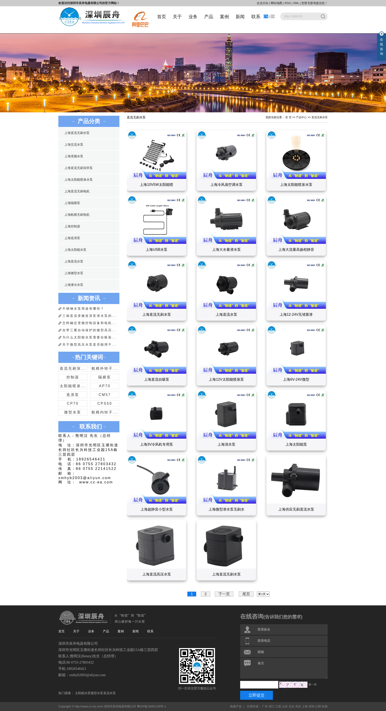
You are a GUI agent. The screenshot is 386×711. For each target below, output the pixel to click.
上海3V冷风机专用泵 (156, 444)
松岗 (325, 706)
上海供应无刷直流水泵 (296, 509)
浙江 (271, 706)
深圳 (311, 706)
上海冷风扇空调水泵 (226, 185)
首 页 (288, 117)
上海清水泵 (226, 444)
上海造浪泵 (72, 238)
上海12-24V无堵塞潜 (296, 314)
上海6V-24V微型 (296, 379)
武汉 (298, 706)
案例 (224, 16)
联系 (255, 16)
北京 (291, 706)
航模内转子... (105, 412)
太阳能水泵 (83, 693)
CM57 (105, 395)
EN (272, 16)
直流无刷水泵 (319, 117)
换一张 (313, 684)
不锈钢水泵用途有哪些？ (83, 308)
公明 (318, 706)
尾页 (246, 594)
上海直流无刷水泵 (77, 133)
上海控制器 (72, 226)
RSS (288, 3)
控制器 (72, 377)
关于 (177, 16)
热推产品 (236, 706)
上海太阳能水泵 (75, 249)
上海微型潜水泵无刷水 (226, 509)
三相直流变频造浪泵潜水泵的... (89, 316)
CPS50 (104, 403)
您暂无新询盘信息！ (314, 3)
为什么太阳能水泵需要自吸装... (89, 337)
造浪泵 (72, 395)
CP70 (73, 403)
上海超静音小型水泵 (156, 509)
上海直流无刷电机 (77, 191)
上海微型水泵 (73, 273)
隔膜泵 (104, 377)
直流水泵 (109, 693)
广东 (265, 706)
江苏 (278, 706)
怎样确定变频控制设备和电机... (89, 323)
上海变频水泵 (73, 156)
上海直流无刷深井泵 (78, 168)
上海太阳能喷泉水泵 (78, 179)
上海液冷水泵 (73, 285)
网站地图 (277, 3)
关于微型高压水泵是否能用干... (89, 344)
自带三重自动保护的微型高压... (89, 330)
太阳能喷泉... (73, 386)
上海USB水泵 (156, 249)
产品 (208, 16)
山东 (285, 706)
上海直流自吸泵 (156, 379)
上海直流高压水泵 (156, 574)
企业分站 (262, 3)
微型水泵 (72, 412)
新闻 (240, 16)
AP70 (104, 386)
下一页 (224, 594)
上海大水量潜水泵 (226, 249)
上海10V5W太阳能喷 (156, 185)
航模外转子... (105, 368)
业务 (193, 16)
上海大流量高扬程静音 (296, 249)
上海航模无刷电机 (77, 214)
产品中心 (301, 117)
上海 (305, 706)
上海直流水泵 (73, 261)
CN (266, 16)
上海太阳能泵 (296, 444)
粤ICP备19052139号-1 (151, 706)
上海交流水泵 (73, 144)
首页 (161, 16)
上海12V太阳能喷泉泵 (226, 379)
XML (296, 3)
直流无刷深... (73, 368)
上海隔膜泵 (72, 203)
